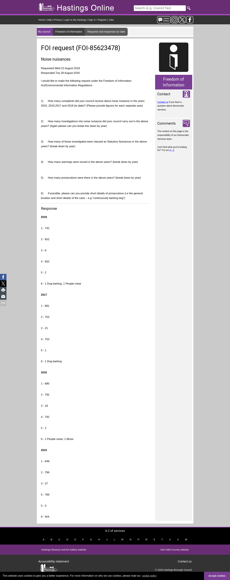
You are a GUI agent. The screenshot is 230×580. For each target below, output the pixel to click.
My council (44, 31)
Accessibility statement (53, 561)
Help (49, 19)
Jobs (111, 19)
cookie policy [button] (149, 575)
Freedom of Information (68, 31)
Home (41, 19)
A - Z (171, 150)
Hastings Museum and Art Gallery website (63, 549)
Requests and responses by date (106, 31)
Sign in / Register (97, 19)
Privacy (58, 19)
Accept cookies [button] (217, 576)
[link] (3, 277)
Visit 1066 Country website (174, 549)
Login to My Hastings (75, 19)
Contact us (162, 102)
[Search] (160, 8)
